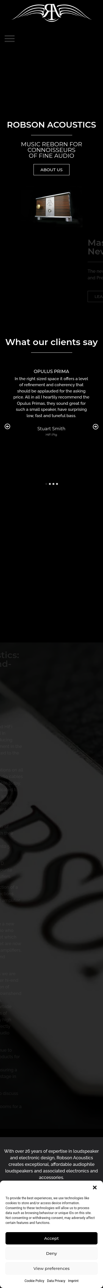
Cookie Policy (34, 1281)
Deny (51, 1253)
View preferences (51, 1268)
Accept (51, 1238)
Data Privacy (56, 1281)
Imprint (73, 1281)
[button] (95, 1187)
